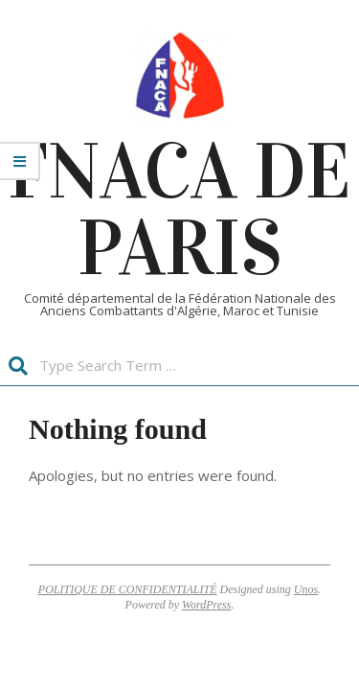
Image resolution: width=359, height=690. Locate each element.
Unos (306, 589)
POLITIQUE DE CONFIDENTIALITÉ (127, 589)
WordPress (206, 604)
